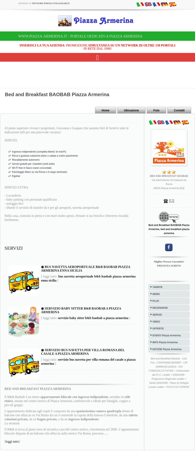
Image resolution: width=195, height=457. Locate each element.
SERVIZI (157, 314)
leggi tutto (12, 441)
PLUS (156, 301)
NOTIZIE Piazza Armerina (167, 349)
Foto (156, 110)
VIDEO (156, 321)
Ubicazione (131, 110)
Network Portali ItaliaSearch (50, 3)
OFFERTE (158, 328)
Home (105, 110)
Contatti (179, 110)
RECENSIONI (160, 307)
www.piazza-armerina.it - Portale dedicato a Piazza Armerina (80, 36)
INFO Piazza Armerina (165, 342)
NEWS (156, 294)
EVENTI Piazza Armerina (167, 335)
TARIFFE (158, 287)
